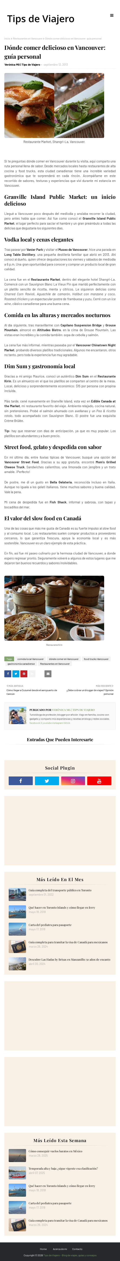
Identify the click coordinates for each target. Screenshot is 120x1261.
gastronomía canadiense (21, 663)
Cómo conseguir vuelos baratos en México (55, 1151)
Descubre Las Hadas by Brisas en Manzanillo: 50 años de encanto (69, 959)
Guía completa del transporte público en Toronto (60, 890)
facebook (35, 722)
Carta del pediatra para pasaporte (50, 925)
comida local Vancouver (30, 658)
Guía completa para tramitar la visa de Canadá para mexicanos (68, 942)
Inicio (7, 38)
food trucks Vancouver (96, 658)
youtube (47, 722)
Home (43, 1248)
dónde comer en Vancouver (64, 658)
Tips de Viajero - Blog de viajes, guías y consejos (70, 1255)
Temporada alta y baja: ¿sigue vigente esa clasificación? (63, 1168)
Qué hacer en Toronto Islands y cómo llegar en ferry (62, 907)
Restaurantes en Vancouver (28, 38)
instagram (57, 722)
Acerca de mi (60, 1248)
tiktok (67, 722)
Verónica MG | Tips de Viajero (22, 64)
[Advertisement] (60, 830)
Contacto (77, 1248)
